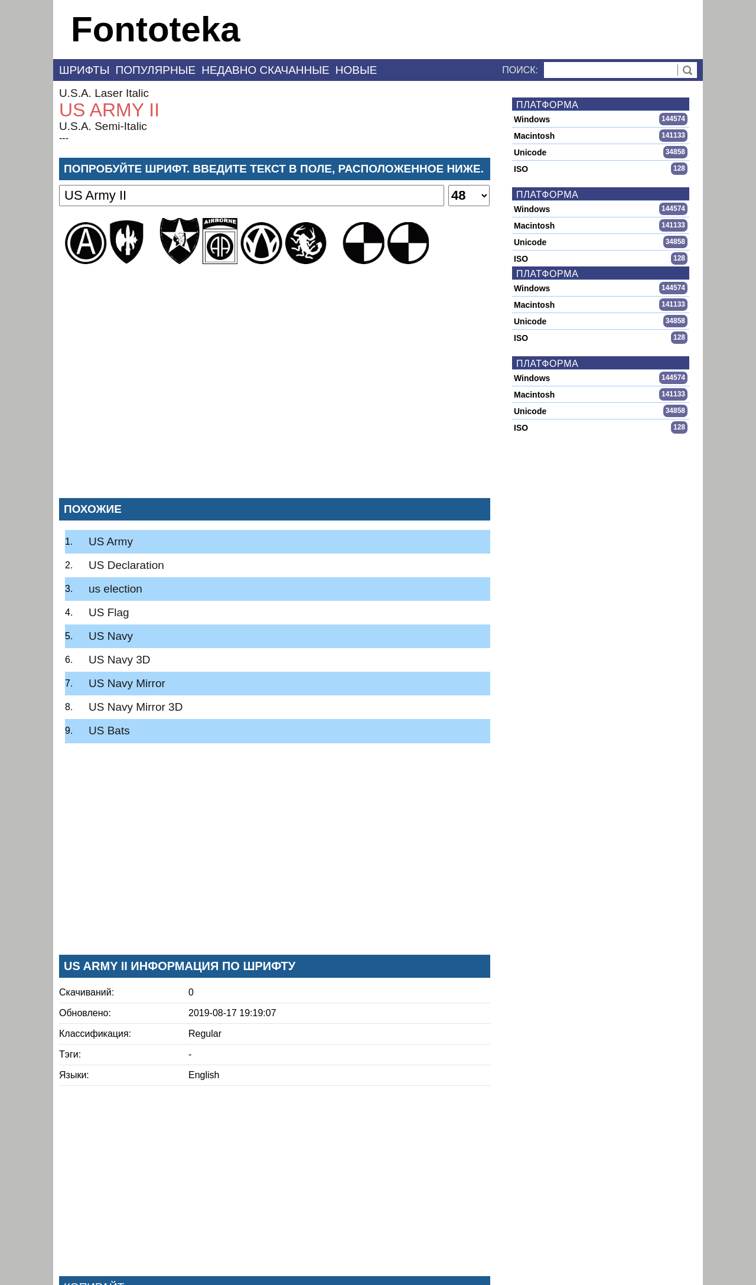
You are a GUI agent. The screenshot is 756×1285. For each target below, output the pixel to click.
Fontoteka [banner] (155, 29)
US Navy (111, 636)
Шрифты (84, 70)
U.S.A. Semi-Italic (103, 126)
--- (64, 138)
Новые (356, 70)
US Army (111, 541)
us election (115, 589)
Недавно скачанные (265, 70)
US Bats (109, 730)
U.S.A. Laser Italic (104, 93)
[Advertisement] (274, 401)
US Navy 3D (120, 659)
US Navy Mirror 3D (136, 707)
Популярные (156, 70)
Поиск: (520, 70)
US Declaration (126, 565)
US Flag (109, 612)
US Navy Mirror (127, 683)
